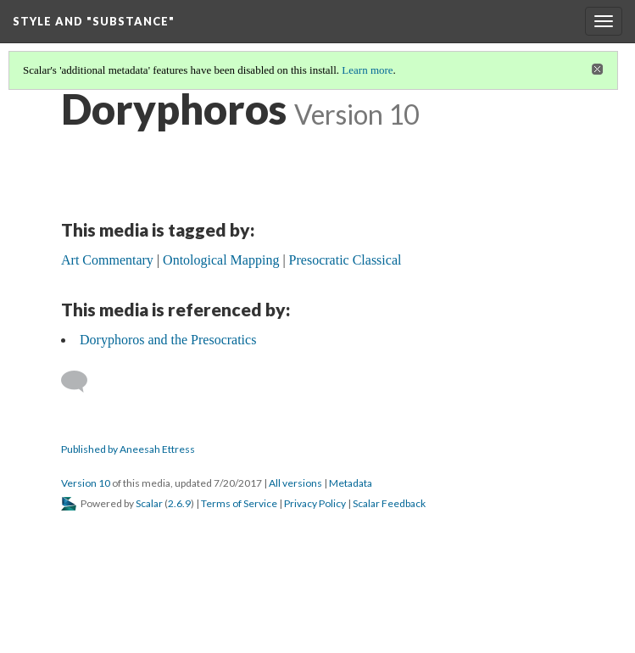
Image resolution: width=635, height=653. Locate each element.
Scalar (149, 503)
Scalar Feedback (389, 503)
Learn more (367, 70)
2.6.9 (179, 503)
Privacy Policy (315, 503)
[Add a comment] (82, 382)
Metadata (350, 483)
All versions (295, 483)
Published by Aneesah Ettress (128, 449)
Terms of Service (239, 503)
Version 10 (85, 483)
